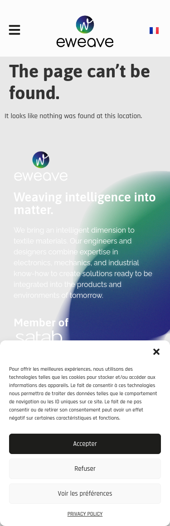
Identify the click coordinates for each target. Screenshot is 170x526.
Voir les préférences (85, 493)
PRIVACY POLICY (85, 514)
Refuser (85, 468)
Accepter (85, 444)
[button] (156, 351)
